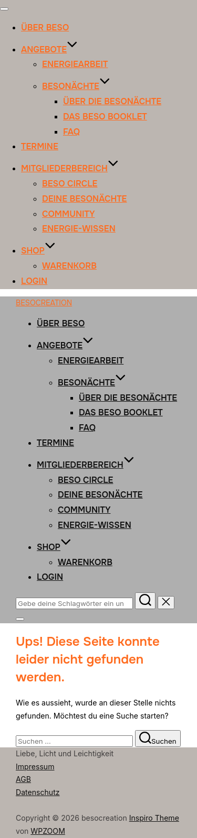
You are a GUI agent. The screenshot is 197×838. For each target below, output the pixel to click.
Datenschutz (38, 792)
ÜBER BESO (45, 27)
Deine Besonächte (84, 198)
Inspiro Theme (154, 817)
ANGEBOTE (49, 49)
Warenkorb (69, 265)
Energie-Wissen (79, 228)
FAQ (71, 131)
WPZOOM (47, 830)
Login (34, 280)
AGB (23, 779)
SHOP (38, 250)
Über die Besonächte (112, 101)
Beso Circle (69, 183)
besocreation (44, 302)
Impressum (35, 766)
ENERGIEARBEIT (75, 64)
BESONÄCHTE (76, 86)
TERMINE (39, 146)
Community (68, 213)
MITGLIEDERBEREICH (70, 168)
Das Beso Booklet (105, 116)
